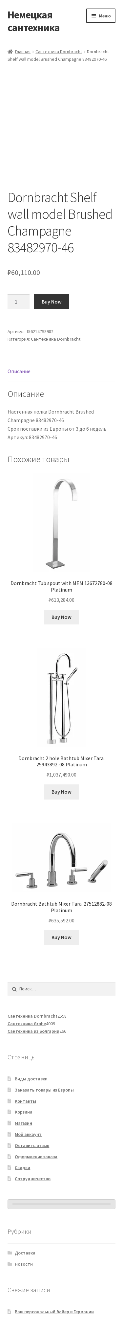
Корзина (23, 1112)
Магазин (23, 1123)
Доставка (25, 1253)
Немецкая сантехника (34, 21)
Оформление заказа (36, 1157)
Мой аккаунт (28, 1134)
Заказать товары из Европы (44, 1090)
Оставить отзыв (32, 1145)
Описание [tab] (19, 371)
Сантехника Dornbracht (58, 52)
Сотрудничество (33, 1179)
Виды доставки (31, 1079)
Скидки (22, 1167)
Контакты (25, 1101)
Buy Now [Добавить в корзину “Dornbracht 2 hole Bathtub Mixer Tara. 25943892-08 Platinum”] (61, 791)
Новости (24, 1264)
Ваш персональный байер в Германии (54, 1312)
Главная (23, 52)
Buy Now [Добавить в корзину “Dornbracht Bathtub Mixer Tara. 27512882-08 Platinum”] (61, 937)
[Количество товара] (19, 301)
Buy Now (52, 301)
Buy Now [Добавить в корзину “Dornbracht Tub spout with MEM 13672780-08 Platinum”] (61, 617)
